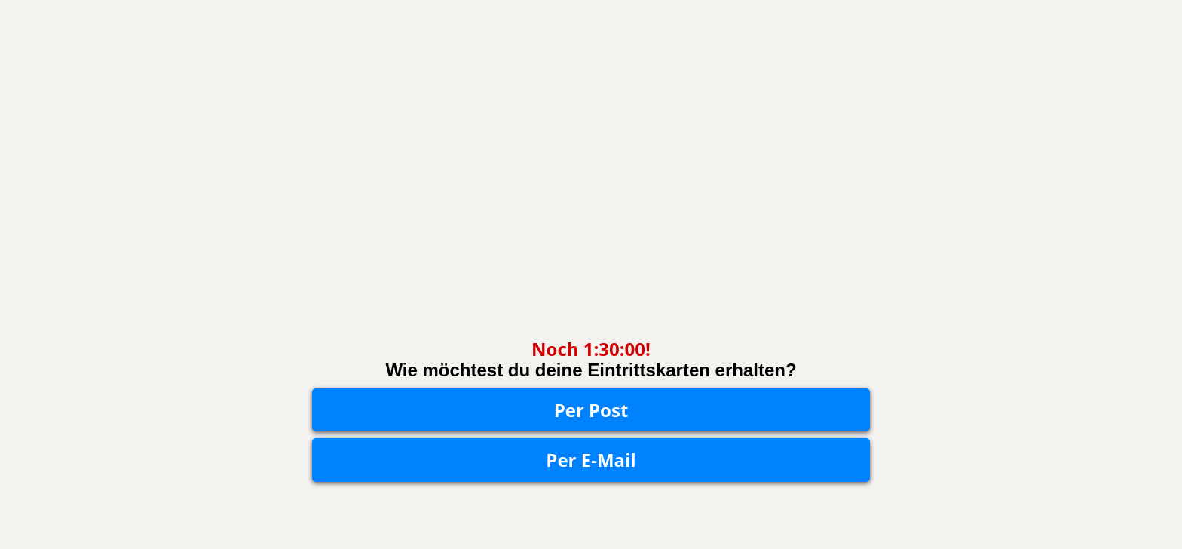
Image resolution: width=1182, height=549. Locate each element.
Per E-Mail (590, 459)
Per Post (591, 409)
